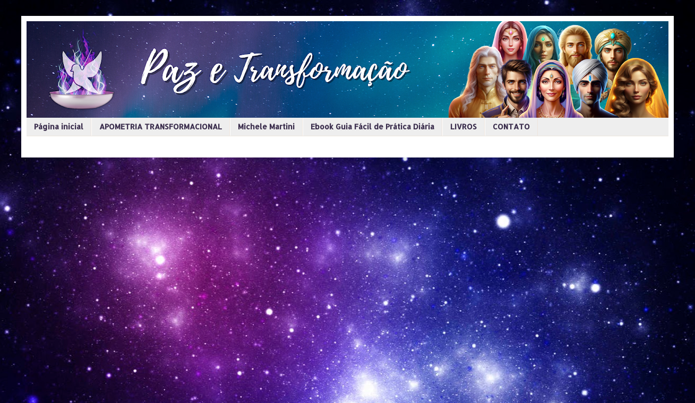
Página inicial (58, 126)
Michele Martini (266, 126)
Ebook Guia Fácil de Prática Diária (372, 126)
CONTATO (511, 126)
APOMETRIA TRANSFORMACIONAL (160, 126)
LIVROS (463, 126)
